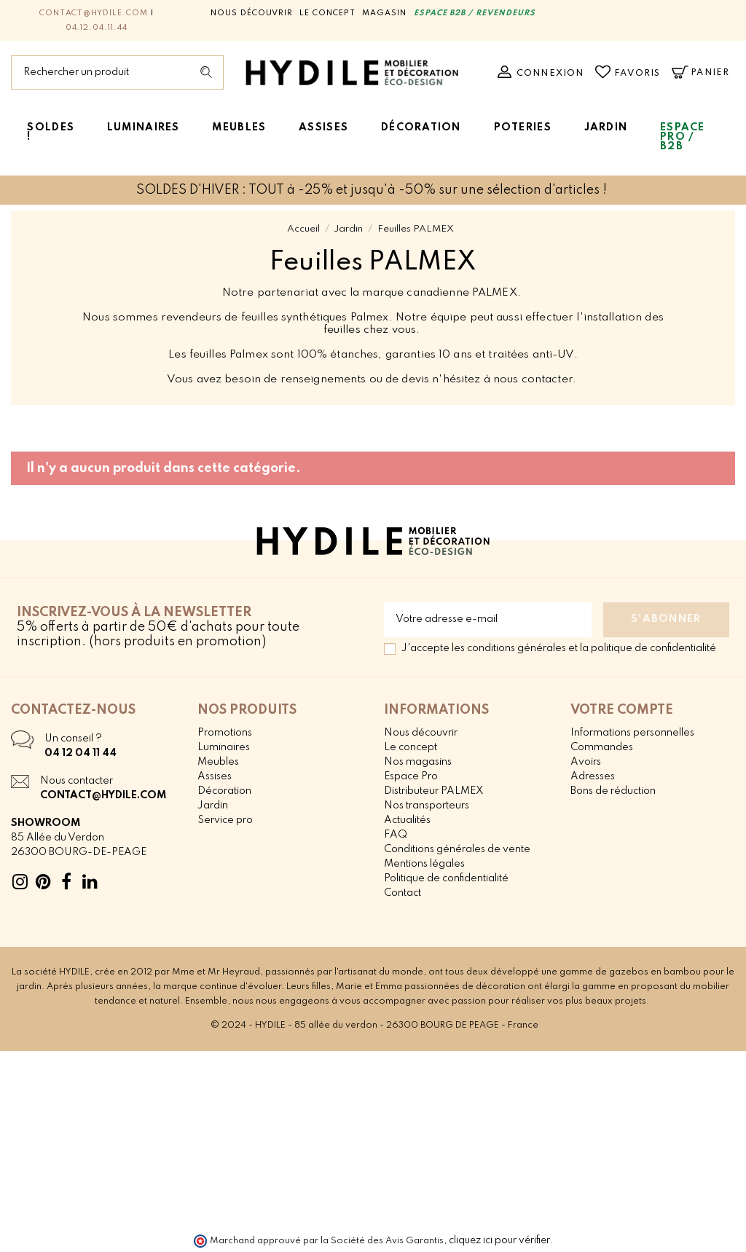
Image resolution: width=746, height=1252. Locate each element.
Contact (402, 893)
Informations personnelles (632, 733)
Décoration (224, 791)
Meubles (218, 762)
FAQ (395, 835)
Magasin (384, 13)
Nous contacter (76, 781)
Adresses (592, 776)
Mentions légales (424, 864)
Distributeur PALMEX (434, 791)
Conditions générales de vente (457, 849)
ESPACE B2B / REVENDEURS (474, 13)
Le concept (327, 13)
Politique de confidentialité (446, 878)
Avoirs (585, 762)
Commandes (601, 747)
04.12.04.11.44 (96, 27)
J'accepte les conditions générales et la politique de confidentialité (558, 648)
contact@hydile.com (93, 13)
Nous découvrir (251, 13)
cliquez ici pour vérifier (499, 1240)
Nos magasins (418, 762)
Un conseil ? (73, 738)
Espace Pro (411, 776)
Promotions (224, 733)
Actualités (407, 820)
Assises (214, 776)
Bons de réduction (613, 791)
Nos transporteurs (426, 805)
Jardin (212, 805)
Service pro (225, 820)
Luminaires (223, 747)
